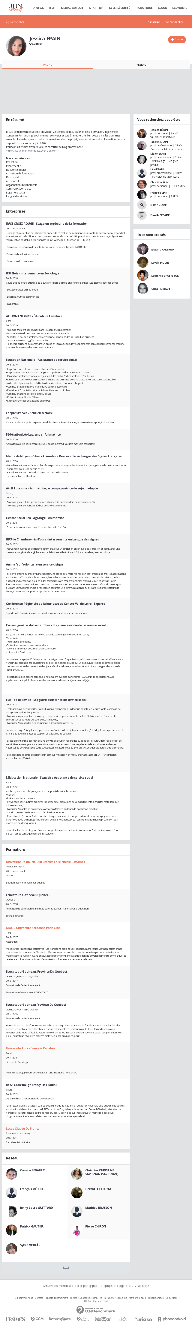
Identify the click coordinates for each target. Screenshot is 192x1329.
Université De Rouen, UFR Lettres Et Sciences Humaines (45, 862)
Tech (51, 8)
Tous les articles (156, 1298)
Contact (39, 1298)
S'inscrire (154, 22)
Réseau (141, 64)
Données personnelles (91, 1298)
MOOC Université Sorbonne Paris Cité (33, 928)
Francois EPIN (158, 192)
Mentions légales (137, 1298)
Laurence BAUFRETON (165, 275)
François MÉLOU (31, 1189)
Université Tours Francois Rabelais (30, 1048)
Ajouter (179, 39)
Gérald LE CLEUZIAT (99, 1189)
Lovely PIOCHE (160, 262)
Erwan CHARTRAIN (163, 249)
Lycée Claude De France (23, 1129)
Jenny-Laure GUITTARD (36, 1208)
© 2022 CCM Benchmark (96, 1301)
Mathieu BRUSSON (98, 1208)
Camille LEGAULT (32, 1170)
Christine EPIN (159, 182)
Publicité (49, 1298)
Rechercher (17, 22)
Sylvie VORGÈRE (31, 1245)
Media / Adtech (72, 8)
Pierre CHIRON (95, 1226)
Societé (73, 1298)
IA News (38, 8)
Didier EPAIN (158, 153)
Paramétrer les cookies (115, 1298)
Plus (66, 1267)
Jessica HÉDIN (159, 130)
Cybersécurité (119, 8)
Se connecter (174, 22)
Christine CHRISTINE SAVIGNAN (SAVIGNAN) (101, 1172)
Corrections (171, 1298)
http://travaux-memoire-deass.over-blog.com (31, 150)
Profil (47, 64)
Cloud (162, 8)
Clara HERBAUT (160, 289)
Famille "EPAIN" (160, 215)
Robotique (144, 8)
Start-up (96, 8)
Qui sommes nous (24, 1298)
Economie (179, 8)
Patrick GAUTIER (32, 1226)
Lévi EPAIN (157, 169)
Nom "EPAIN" (158, 205)
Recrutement (61, 1298)
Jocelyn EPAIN (159, 142)
